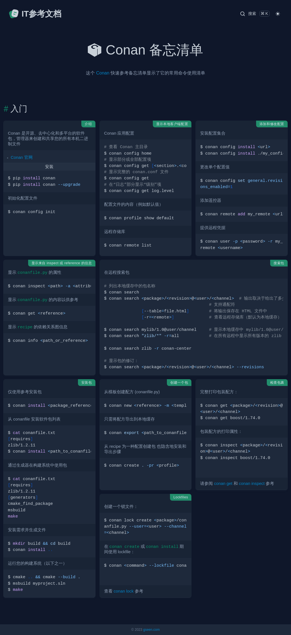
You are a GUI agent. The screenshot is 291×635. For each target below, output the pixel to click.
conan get (223, 483)
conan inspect (252, 483)
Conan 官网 (22, 157)
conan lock (124, 591)
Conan (102, 73)
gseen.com (151, 630)
